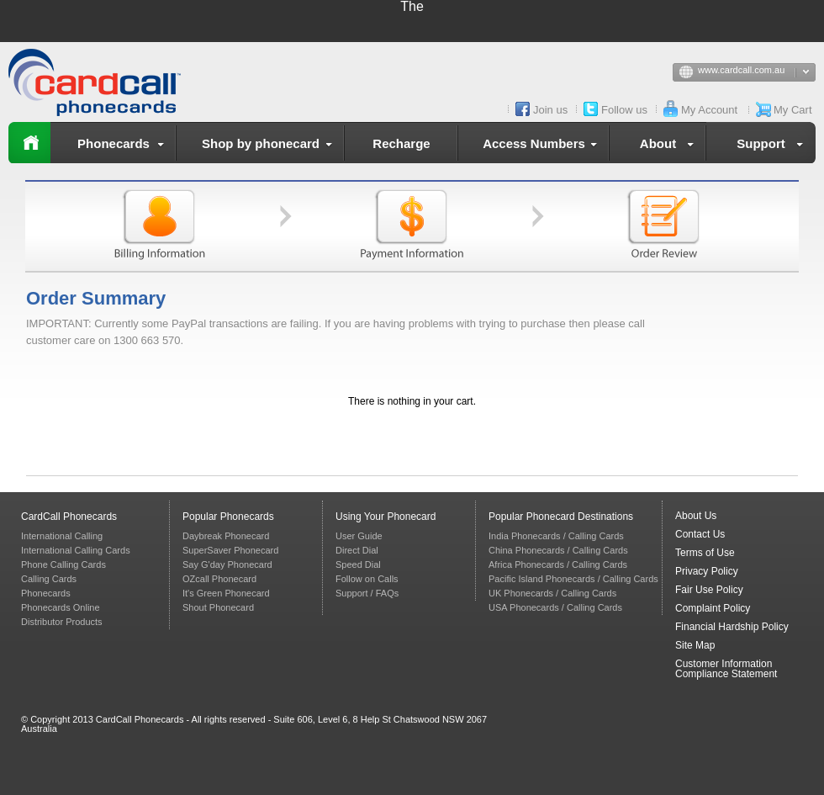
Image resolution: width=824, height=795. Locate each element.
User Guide (359, 536)
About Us (695, 516)
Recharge (401, 143)
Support (773, 146)
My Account (709, 109)
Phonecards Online (60, 607)
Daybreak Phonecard (225, 536)
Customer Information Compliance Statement (726, 669)
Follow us (624, 109)
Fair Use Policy (709, 590)
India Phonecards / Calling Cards (556, 536)
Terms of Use (705, 553)
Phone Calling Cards (63, 564)
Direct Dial (356, 550)
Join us (550, 109)
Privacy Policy (706, 571)
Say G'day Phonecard (227, 564)
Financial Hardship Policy (732, 627)
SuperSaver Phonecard (230, 550)
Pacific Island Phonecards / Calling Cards (573, 579)
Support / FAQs (367, 593)
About (670, 146)
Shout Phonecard (218, 607)
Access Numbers (543, 146)
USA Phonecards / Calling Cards (555, 607)
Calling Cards (49, 579)
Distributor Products (62, 622)
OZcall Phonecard (219, 579)
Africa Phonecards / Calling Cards (558, 564)
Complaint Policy (712, 608)
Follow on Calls (367, 579)
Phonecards (124, 146)
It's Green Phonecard (226, 593)
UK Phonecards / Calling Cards (552, 593)
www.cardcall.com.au (757, 73)
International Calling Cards (75, 550)
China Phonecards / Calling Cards (558, 550)
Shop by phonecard (270, 146)
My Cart (793, 109)
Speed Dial (358, 564)
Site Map (695, 645)
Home (29, 142)
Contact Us (700, 534)
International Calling (62, 536)
